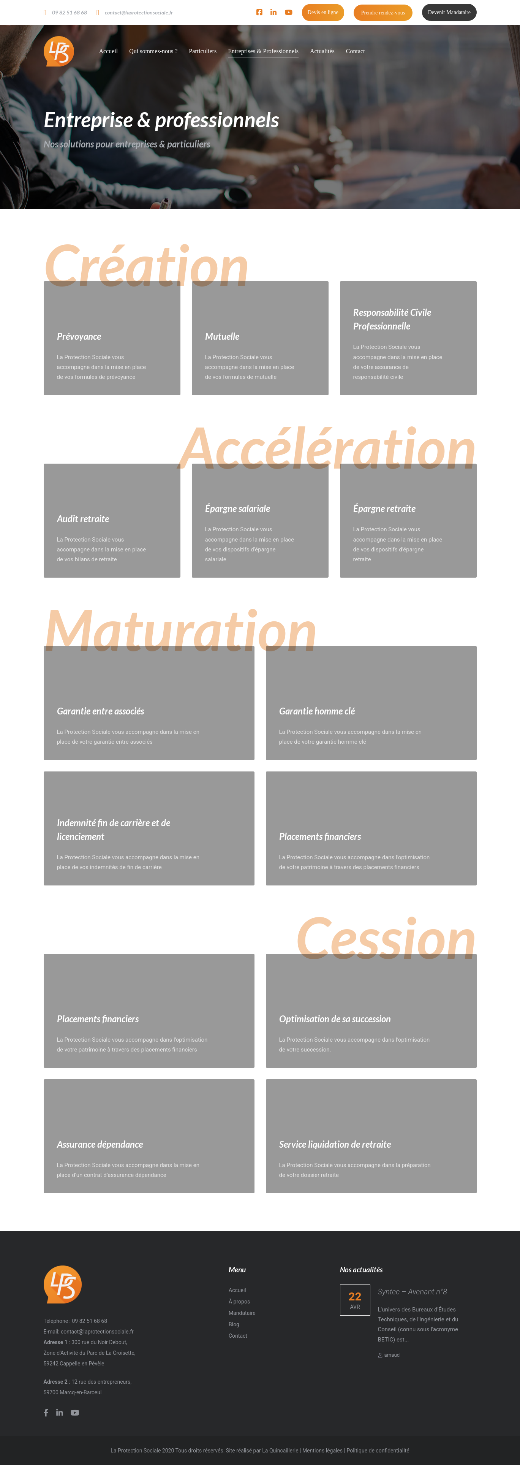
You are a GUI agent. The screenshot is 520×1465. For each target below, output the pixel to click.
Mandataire (242, 1313)
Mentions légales (322, 1451)
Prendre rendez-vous (383, 13)
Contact (238, 1336)
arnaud (389, 1355)
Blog (234, 1324)
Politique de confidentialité (377, 1451)
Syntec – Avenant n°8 (412, 1291)
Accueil (237, 1290)
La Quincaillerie (280, 1451)
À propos (239, 1302)
